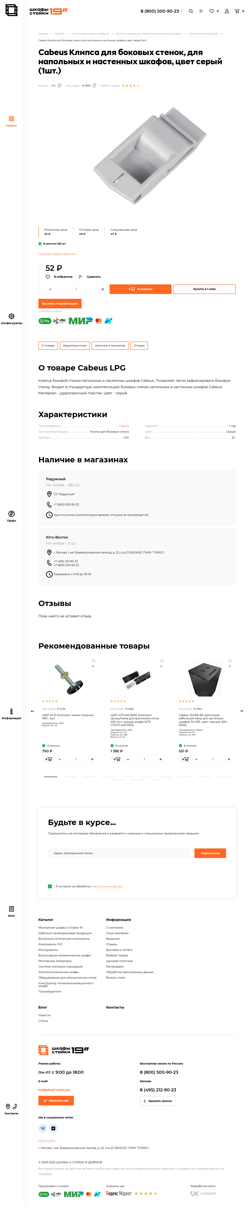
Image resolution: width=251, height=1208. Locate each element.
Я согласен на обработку (85, 886)
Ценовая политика (119, 961)
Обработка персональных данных (130, 972)
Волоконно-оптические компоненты (64, 938)
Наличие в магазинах (110, 345)
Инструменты (48, 950)
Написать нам (56, 1100)
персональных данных (107, 886)
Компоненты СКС (50, 944)
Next (241, 711)
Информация (118, 920)
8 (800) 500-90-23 (160, 11)
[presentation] (77, 871)
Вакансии (113, 938)
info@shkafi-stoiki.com (54, 1090)
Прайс (11, 516)
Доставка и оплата (119, 950)
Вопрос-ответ (116, 977)
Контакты (115, 1007)
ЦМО (61, 723)
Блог (11, 911)
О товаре (48, 345)
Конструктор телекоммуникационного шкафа (65, 985)
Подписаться (210, 853)
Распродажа (115, 966)
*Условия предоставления (57, 254)
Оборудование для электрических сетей (67, 977)
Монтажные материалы (55, 961)
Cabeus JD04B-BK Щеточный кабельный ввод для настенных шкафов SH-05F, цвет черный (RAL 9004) (203, 720)
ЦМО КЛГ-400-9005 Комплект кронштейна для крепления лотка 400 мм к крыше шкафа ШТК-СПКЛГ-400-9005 (135, 720)
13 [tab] (156, 779)
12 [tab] (137, 779)
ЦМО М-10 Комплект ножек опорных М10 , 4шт (68, 716)
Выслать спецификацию (60, 303)
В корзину (140, 289)
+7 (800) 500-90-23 (66, 504)
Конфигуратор (11, 319)
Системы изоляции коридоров (60, 966)
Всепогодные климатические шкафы (64, 955)
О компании (114, 927)
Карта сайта (46, 1140)
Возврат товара (117, 955)
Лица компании (117, 933)
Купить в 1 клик (204, 289)
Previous (32, 711)
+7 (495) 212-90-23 (66, 561)
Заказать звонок (157, 1101)
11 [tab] (118, 779)
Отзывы (139, 345)
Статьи (43, 1021)
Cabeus (124, 426)
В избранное (59, 277)
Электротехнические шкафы (58, 972)
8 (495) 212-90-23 (158, 1090)
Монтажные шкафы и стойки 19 (60, 927)
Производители (49, 991)
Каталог (11, 121)
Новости (44, 1015)
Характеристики (75, 345)
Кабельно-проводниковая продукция (65, 933)
